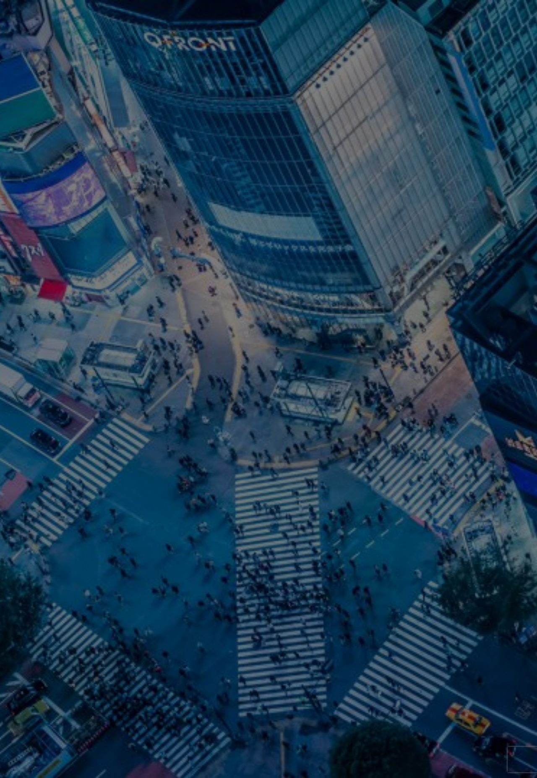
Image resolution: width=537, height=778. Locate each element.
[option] (268, 389)
